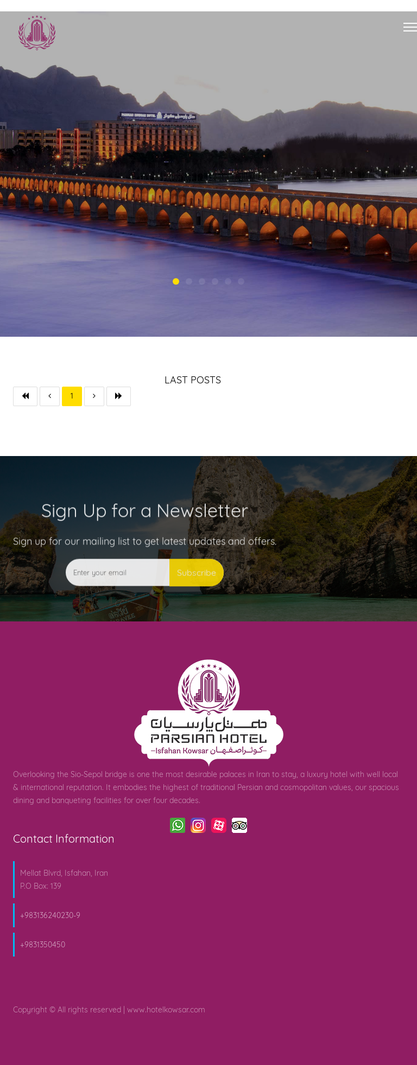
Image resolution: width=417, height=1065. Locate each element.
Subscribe (196, 591)
